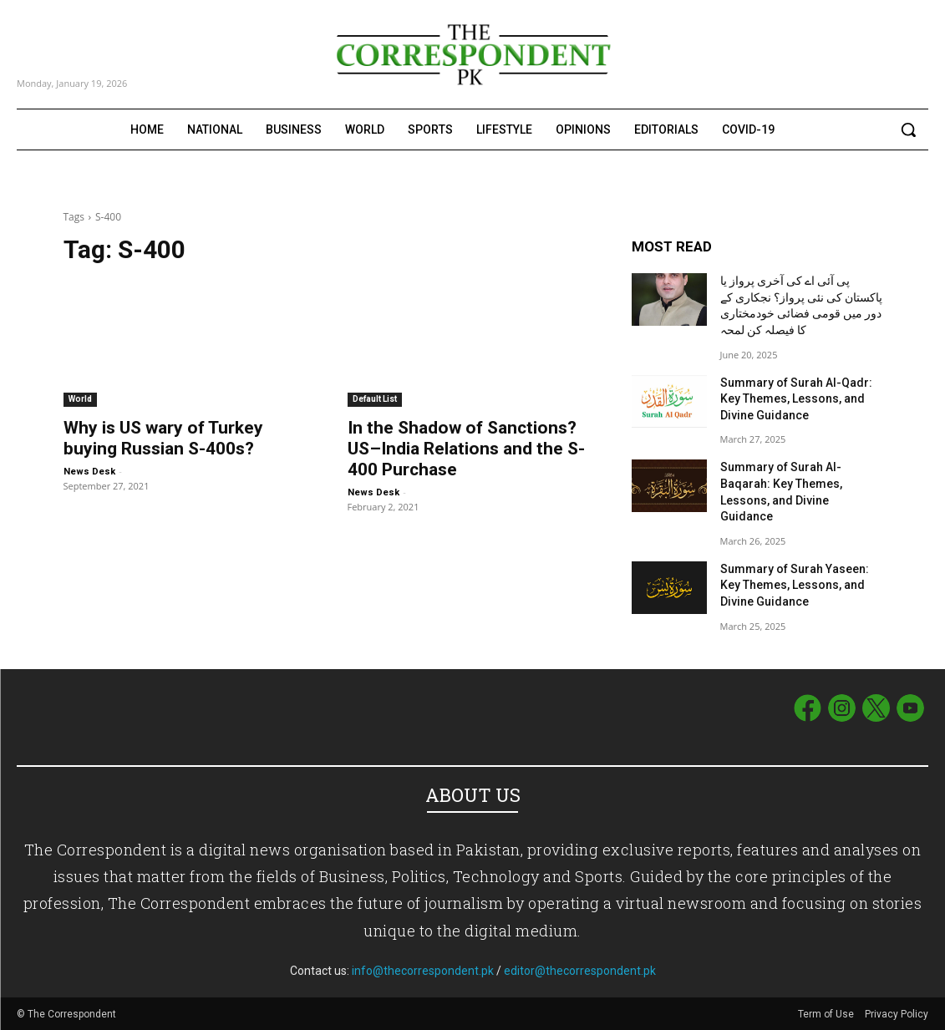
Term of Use (827, 1014)
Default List (375, 398)
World (80, 398)
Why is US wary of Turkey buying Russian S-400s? (163, 438)
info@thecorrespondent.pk (423, 970)
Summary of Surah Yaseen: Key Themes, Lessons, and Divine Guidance (794, 585)
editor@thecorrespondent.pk (580, 970)
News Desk (89, 471)
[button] (908, 129)
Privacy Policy (896, 1014)
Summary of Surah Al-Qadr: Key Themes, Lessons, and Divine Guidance (796, 399)
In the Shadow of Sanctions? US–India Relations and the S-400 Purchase (466, 448)
